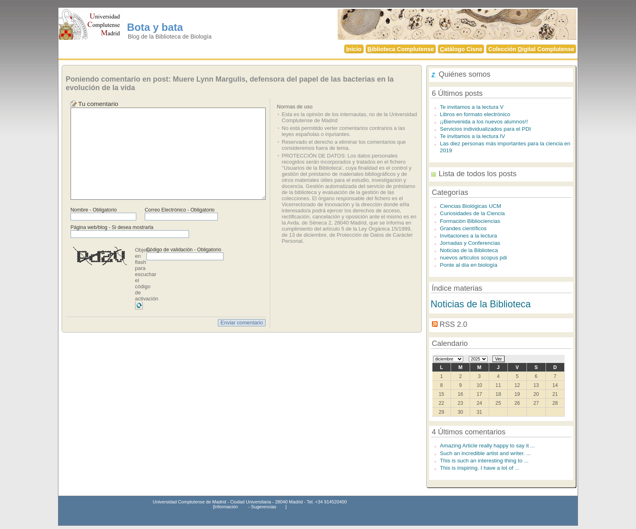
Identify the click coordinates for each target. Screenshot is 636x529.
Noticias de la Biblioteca (469, 250)
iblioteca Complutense (400, 49)
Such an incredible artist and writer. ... (485, 453)
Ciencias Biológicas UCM (470, 206)
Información (226, 506)
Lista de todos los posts (478, 173)
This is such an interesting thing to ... (484, 461)
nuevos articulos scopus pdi (473, 258)
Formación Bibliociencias (470, 221)
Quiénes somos (465, 74)
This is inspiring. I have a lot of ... (480, 468)
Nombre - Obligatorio (94, 210)
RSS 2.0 (453, 324)
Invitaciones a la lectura (468, 236)
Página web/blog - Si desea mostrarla (112, 227)
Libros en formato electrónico (475, 114)
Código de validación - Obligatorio (183, 250)
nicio (354, 49)
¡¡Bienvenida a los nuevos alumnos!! (484, 122)
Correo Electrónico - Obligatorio (180, 210)
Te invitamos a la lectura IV (472, 136)
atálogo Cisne (461, 49)
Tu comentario (98, 103)
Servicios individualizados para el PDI (485, 129)
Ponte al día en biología (468, 265)
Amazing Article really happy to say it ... (487, 446)
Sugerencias (263, 506)
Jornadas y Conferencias (470, 243)
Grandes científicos (463, 228)
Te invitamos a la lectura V (472, 107)
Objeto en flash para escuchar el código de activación (147, 274)
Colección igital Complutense (531, 49)
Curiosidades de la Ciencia (472, 213)
